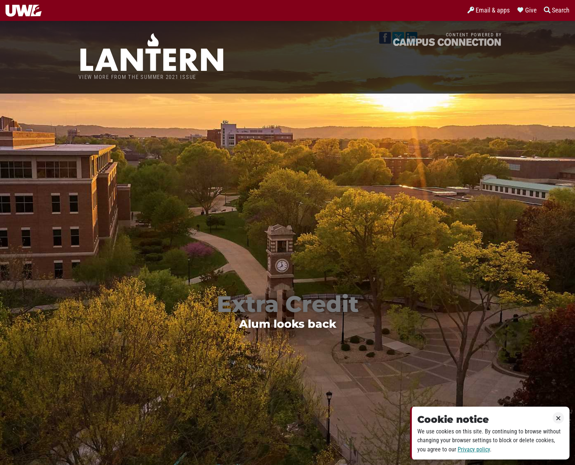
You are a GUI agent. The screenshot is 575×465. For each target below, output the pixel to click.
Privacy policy (474, 449)
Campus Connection (447, 41)
